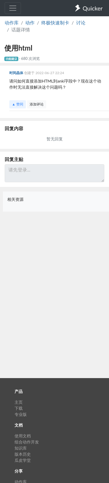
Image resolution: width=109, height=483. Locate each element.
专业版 (21, 414)
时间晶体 (16, 73)
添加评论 (37, 104)
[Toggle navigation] (13, 8)
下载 (19, 408)
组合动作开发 (27, 441)
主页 (19, 402)
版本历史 (23, 454)
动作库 (12, 22)
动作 (30, 22)
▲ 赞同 (17, 104)
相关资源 (15, 199)
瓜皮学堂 (23, 460)
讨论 (80, 22)
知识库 (21, 448)
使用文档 (23, 435)
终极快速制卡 (55, 22)
